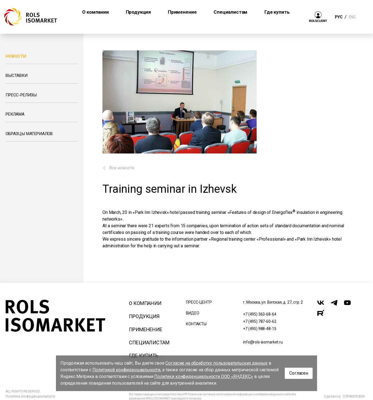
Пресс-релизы (21, 94)
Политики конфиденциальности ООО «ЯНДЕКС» (203, 376)
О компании (145, 303)
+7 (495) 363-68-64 (259, 314)
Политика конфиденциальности (30, 396)
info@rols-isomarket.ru (263, 342)
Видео (192, 313)
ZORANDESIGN (353, 396)
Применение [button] (182, 12)
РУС (338, 17)
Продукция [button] (138, 12)
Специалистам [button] (230, 12)
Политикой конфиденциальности (126, 369)
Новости (16, 56)
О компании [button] (95, 12)
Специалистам (149, 342)
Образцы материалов (29, 133)
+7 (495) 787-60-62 (259, 321)
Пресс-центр (199, 302)
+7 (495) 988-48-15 (259, 328)
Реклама (15, 114)
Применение (145, 329)
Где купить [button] (276, 12)
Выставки (17, 75)
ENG (352, 17)
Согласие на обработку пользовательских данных (216, 363)
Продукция (144, 316)
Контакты (196, 324)
